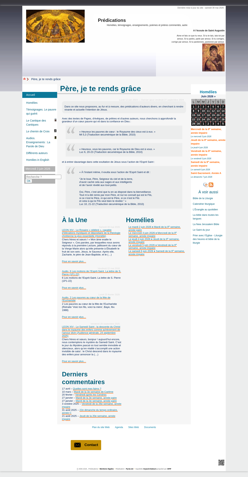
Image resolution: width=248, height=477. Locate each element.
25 (208, 119)
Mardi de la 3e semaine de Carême (93, 391)
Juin (204, 96)
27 (218, 119)
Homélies (208, 92)
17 (203, 115)
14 (223, 110)
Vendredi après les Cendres (91, 394)
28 (223, 119)
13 (218, 110)
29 (193, 123)
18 (208, 115)
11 (208, 110)
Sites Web (133, 427)
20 (218, 115)
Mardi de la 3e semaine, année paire (96, 397)
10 (203, 110)
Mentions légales (107, 469)
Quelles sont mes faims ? (87, 388)
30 (198, 123)
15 (193, 115)
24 (203, 119)
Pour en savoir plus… (74, 261)
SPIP (169, 469)
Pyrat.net (129, 469)
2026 (210, 96)
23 (198, 119)
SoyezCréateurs (150, 469)
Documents (150, 427)
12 (213, 110)
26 (213, 119)
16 (198, 115)
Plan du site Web (101, 427)
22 (193, 119)
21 (223, 115)
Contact (86, 445)
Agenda (119, 427)
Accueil (30, 94)
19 (213, 115)
